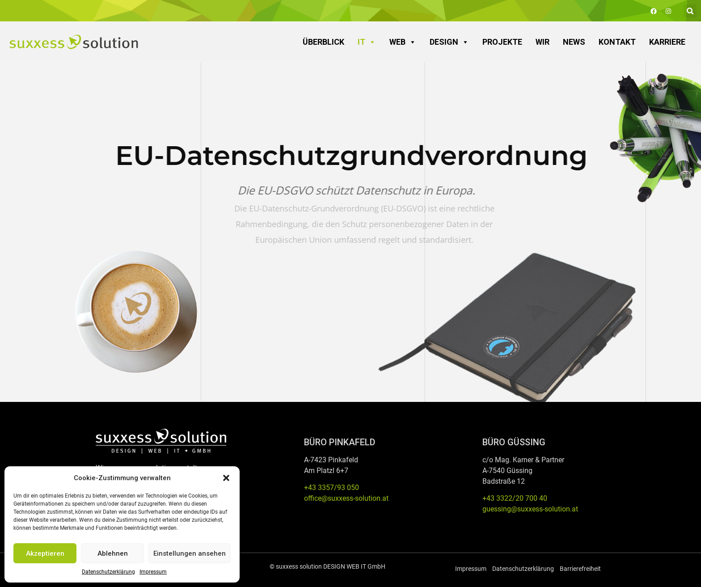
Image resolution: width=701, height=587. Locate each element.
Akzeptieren (45, 553)
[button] (226, 477)
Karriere (667, 41)
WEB (402, 42)
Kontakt (617, 41)
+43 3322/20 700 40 (514, 498)
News (574, 41)
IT (367, 42)
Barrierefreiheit (580, 568)
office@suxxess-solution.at (346, 498)
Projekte (502, 41)
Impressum (153, 572)
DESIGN (449, 42)
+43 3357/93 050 (331, 487)
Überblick (323, 41)
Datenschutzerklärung (108, 572)
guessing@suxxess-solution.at (530, 509)
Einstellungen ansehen (189, 553)
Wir (542, 41)
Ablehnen (112, 553)
